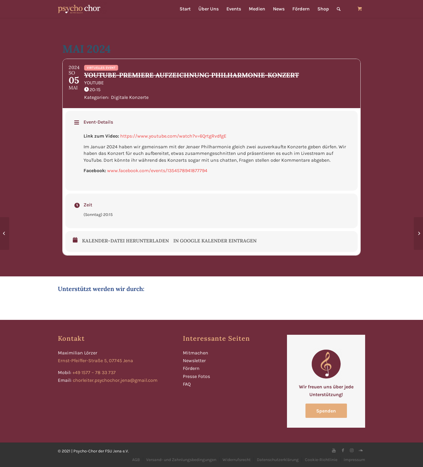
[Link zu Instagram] (351, 450)
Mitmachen (195, 353)
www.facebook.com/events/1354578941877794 (157, 170)
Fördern (191, 368)
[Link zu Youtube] (333, 450)
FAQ (187, 384)
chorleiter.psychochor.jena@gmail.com (115, 380)
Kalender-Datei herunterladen (125, 241)
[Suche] (339, 9)
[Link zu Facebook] (342, 450)
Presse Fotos (196, 376)
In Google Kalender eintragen (215, 241)
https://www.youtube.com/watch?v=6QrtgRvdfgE (173, 136)
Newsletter (194, 360)
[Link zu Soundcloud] (360, 450)
